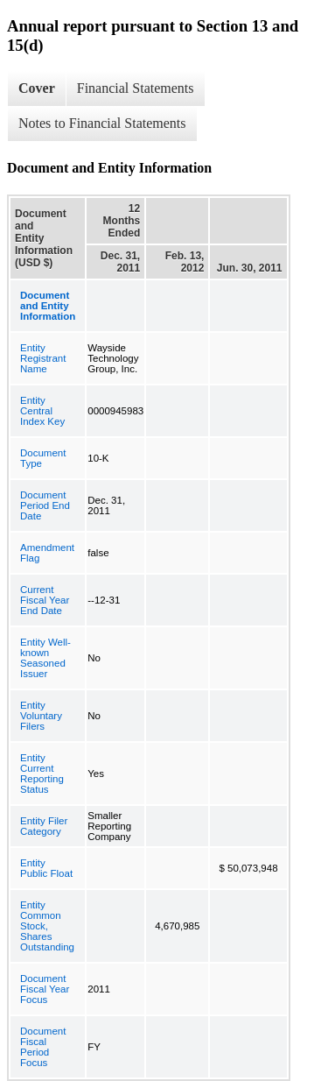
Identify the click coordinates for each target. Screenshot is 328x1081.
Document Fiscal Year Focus (44, 989)
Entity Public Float (46, 868)
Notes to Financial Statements (102, 123)
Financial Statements (135, 88)
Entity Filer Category (43, 826)
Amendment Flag (47, 552)
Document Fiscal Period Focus (43, 1047)
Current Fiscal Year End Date (44, 600)
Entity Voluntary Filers (41, 715)
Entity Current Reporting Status (42, 773)
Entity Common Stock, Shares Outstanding (47, 926)
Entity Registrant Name (43, 358)
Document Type (43, 458)
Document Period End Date (45, 505)
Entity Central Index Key (42, 411)
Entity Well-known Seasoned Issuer (45, 658)
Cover (36, 88)
